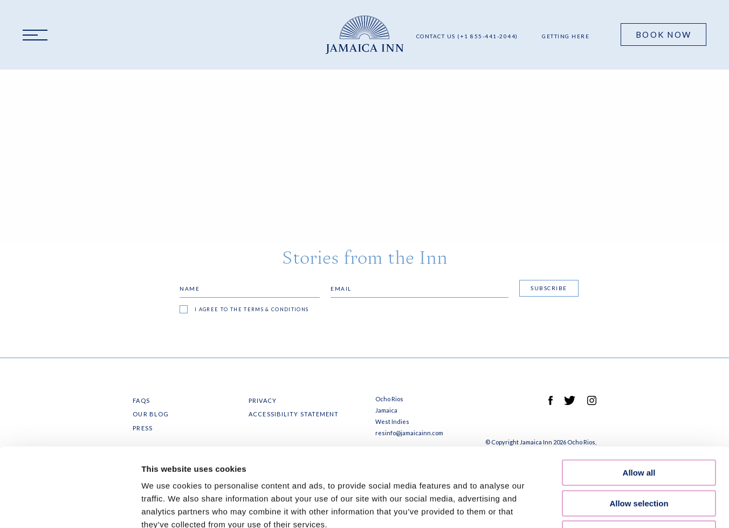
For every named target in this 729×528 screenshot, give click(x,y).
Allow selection (638, 429)
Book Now (663, 34)
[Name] (250, 289)
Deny (639, 459)
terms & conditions (276, 309)
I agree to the (252, 309)
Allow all (639, 398)
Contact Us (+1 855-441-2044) (467, 36)
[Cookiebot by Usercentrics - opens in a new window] (70, 507)
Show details (566, 506)
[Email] (419, 289)
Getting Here (565, 36)
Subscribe (549, 288)
